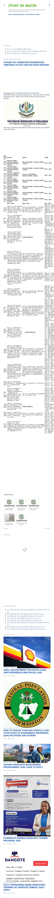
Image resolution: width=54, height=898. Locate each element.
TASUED (6, 528)
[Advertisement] (30, 27)
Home (10, 14)
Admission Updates (19, 14)
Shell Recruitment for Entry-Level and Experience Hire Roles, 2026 (25, 671)
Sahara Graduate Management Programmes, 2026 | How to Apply (23, 765)
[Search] (50, 4)
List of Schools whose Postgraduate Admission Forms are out (26, 629)
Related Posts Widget (47, 528)
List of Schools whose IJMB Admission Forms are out (24, 618)
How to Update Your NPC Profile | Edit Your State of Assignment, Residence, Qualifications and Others (27, 733)
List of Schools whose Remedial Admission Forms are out (25, 616)
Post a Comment (11, 675)
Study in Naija (22, 5)
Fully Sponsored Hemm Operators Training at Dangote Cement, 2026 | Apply (24, 887)
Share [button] (19, 59)
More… (38, 14)
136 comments (10, 738)
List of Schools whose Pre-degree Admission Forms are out (25, 614)
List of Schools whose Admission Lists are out (21, 53)
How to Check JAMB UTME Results (19, 49)
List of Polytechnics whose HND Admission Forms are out (26, 627)
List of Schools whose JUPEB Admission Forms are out (24, 620)
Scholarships (30, 14)
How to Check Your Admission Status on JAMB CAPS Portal (27, 51)
